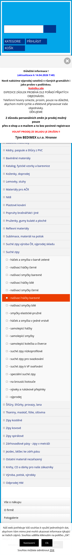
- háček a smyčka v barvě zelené (29, 259)
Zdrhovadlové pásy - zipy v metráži (28, 443)
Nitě (8, 197)
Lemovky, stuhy (16, 181)
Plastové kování (16, 205)
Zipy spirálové (15, 436)
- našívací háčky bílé (21, 282)
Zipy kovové (13, 428)
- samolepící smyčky (21, 336)
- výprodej (15, 397)
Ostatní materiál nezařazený (24, 459)
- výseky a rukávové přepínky (27, 389)
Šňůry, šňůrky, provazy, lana (24, 404)
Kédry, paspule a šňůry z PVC (24, 150)
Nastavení (29, 543)
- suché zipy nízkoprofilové (25, 351)
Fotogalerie (11, 517)
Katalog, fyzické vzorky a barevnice (28, 166)
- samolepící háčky (20, 328)
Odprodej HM (14, 483)
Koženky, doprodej (18, 174)
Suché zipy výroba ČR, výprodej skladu (30, 244)
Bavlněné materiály (18, 158)
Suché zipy (12, 252)
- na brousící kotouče (22, 381)
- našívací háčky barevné (24, 298)
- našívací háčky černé (22, 267)
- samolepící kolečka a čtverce (27, 343)
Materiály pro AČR (17, 189)
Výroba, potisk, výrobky (21, 475)
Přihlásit (34, 41)
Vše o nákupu (12, 502)
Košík (9, 48)
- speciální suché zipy (22, 374)
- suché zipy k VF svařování (26, 366)
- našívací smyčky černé (24, 290)
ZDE (52, 550)
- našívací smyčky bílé (22, 305)
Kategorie (13, 41)
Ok (47, 543)
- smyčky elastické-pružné (25, 313)
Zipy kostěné (14, 420)
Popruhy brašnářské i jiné (22, 213)
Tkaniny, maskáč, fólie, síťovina (25, 412)
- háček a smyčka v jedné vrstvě (29, 320)
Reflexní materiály (17, 228)
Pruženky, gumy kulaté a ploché (26, 221)
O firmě (9, 510)
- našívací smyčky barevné (25, 275)
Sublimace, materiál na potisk (25, 236)
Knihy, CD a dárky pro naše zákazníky (29, 467)
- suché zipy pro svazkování (26, 359)
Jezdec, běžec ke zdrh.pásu (23, 451)
